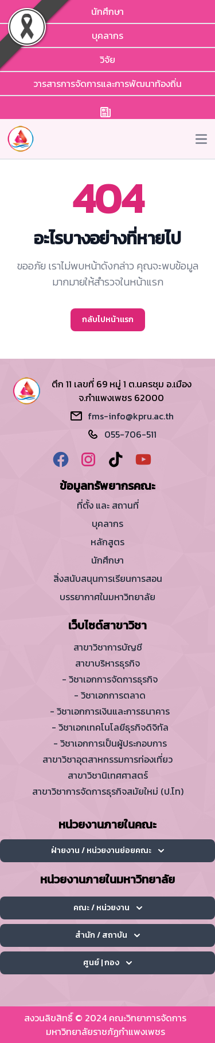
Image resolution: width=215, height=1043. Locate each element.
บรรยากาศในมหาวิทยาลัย (107, 597)
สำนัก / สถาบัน (107, 935)
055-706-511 (130, 434)
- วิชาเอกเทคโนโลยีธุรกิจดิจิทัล (110, 727)
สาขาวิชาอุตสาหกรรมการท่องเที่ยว (107, 759)
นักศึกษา (107, 11)
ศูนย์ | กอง (107, 963)
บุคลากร (107, 35)
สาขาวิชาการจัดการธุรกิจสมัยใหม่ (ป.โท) (107, 791)
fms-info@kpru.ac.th (131, 416)
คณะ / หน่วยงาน (107, 908)
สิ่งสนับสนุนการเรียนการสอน (107, 578)
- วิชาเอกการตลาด (110, 695)
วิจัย (107, 59)
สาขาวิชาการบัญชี (107, 647)
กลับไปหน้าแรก (108, 320)
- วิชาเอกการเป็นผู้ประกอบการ (110, 743)
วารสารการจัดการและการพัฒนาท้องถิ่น (107, 83)
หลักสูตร (107, 542)
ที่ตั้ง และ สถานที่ (108, 505)
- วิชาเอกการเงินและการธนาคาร (110, 711)
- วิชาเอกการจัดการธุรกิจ (110, 679)
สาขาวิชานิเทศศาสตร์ (108, 775)
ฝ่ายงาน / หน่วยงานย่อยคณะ (107, 850)
